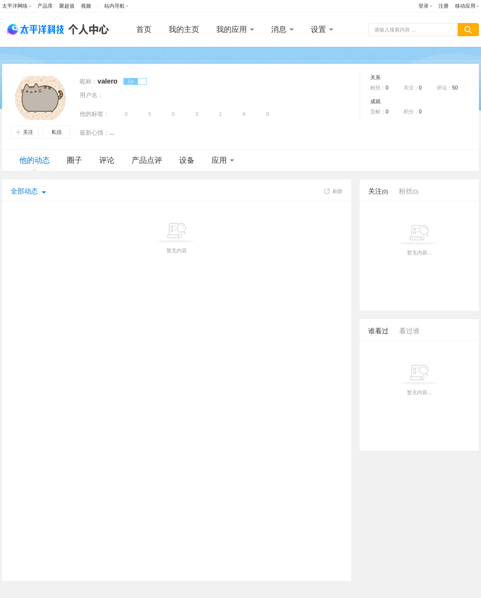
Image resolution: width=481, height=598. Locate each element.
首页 (144, 29)
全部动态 (24, 191)
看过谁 (409, 331)
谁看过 (378, 331)
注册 (443, 6)
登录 (423, 6)
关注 (24, 132)
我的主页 (184, 29)
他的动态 (34, 163)
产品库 (45, 6)
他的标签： (94, 113)
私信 (57, 132)
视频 (86, 6)
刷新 (333, 191)
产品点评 (147, 160)
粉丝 (409, 191)
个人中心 (86, 29)
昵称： (88, 81)
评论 (107, 160)
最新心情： (94, 132)
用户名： (91, 95)
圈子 (74, 160)
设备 (187, 160)
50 (455, 88)
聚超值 (66, 6)
